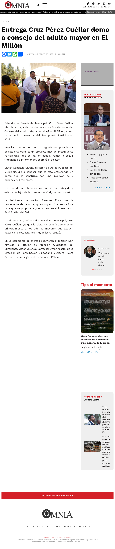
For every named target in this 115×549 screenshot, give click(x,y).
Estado (45, 527)
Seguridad (56, 527)
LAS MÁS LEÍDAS (92, 400)
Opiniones (89, 240)
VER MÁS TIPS (102, 188)
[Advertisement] (38, 286)
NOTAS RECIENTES (93, 397)
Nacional (68, 527)
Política (5, 22)
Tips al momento (93, 98)
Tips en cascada (92, 95)
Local (27, 527)
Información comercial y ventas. (57, 538)
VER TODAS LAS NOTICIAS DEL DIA (57, 495)
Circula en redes (82, 527)
